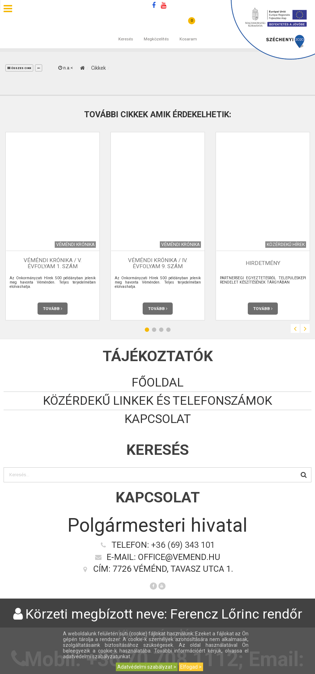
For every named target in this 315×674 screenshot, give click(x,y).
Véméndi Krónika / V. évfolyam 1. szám (53, 263)
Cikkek (98, 68)
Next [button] (305, 328)
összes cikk (19, 68)
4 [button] (168, 329)
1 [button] (147, 329)
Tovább (52, 308)
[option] (52, 226)
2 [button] (154, 329)
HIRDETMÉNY (263, 263)
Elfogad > (191, 667)
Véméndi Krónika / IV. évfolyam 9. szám (157, 263)
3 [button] (161, 329)
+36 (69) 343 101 (183, 545)
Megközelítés (156, 32)
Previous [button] (295, 328)
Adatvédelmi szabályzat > (146, 667)
